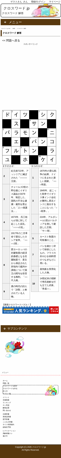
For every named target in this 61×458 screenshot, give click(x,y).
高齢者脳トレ (8, 433)
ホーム (5, 381)
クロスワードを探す (10, 386)
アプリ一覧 (7, 394)
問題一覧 (6, 383)
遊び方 (5, 436)
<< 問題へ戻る (11, 40)
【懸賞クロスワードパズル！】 (17, 304)
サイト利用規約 (8, 424)
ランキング (7, 402)
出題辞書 (6, 414)
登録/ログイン (38, 1)
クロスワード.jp (16, 8)
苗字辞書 (6, 419)
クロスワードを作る (10, 388)
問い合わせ (7, 410)
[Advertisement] (30, 76)
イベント (6, 397)
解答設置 (6, 408)
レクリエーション (9, 431)
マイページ (54, 1)
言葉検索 (6, 400)
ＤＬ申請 (6, 405)
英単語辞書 (7, 417)
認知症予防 (7, 427)
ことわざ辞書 (8, 422)
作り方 (5, 391)
